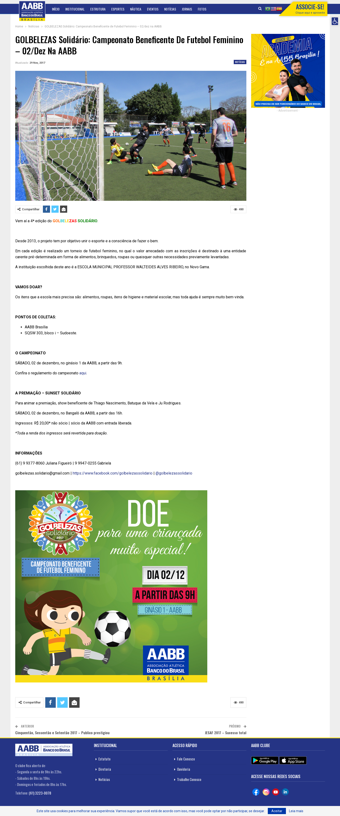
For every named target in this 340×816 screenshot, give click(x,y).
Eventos (152, 8)
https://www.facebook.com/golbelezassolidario (112, 473)
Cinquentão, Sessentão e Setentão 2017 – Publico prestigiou (62, 732)
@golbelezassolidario (174, 473)
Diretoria (104, 769)
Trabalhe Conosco (189, 779)
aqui (82, 373)
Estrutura (98, 8)
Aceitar (276, 811)
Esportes (117, 8)
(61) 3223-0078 (40, 792)
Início (56, 8)
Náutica (135, 8)
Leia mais (296, 811)
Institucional (75, 8)
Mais (201, 8)
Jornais (187, 8)
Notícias (170, 8)
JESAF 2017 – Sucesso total (225, 732)
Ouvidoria (183, 769)
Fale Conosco (186, 758)
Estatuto (104, 758)
